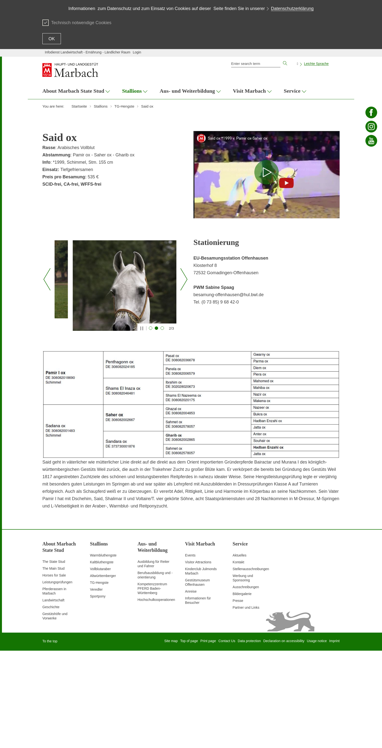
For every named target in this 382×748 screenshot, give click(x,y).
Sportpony (97, 694)
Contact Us (226, 738)
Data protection (249, 738)
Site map (171, 738)
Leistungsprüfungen (57, 679)
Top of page (189, 738)
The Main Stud (53, 666)
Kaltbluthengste (102, 659)
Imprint (334, 738)
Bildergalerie (242, 691)
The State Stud (53, 659)
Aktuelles (240, 653)
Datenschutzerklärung (292, 8)
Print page (208, 738)
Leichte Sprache (316, 64)
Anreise (191, 689)
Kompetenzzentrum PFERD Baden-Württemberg (152, 685)
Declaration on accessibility (284, 738)
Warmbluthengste (103, 653)
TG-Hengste (99, 680)
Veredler (96, 687)
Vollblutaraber (100, 666)
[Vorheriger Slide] (47, 328)
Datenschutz (285, 175)
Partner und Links (246, 705)
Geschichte (50, 704)
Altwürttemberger (103, 673)
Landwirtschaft (53, 697)
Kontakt (238, 659)
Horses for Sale (54, 673)
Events (190, 653)
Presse (238, 698)
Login (137, 52)
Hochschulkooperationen (156, 697)
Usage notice (317, 738)
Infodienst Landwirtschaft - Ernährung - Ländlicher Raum (87, 52)
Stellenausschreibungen (251, 666)
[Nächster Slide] (182, 328)
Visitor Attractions (198, 659)
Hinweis (266, 153)
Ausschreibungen (246, 684)
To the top (49, 738)
